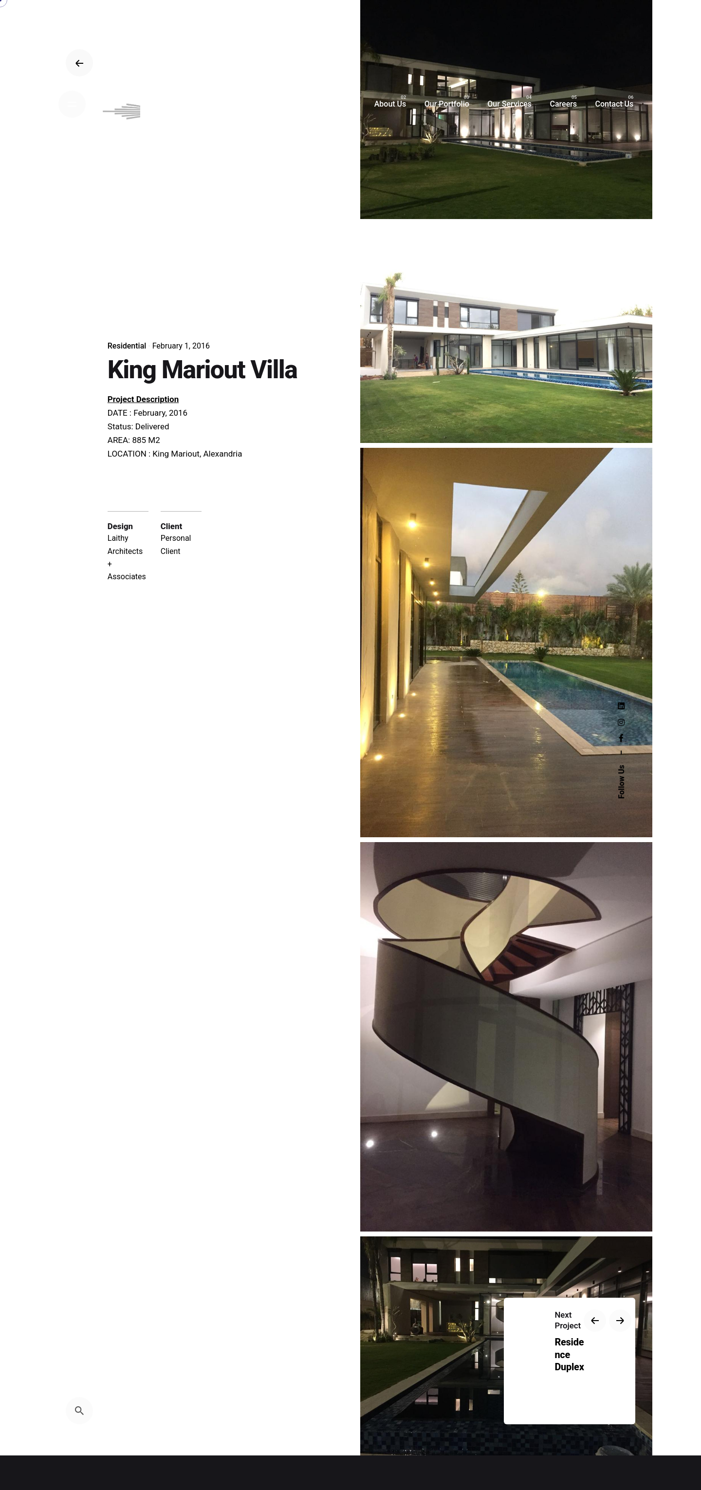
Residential (127, 345)
